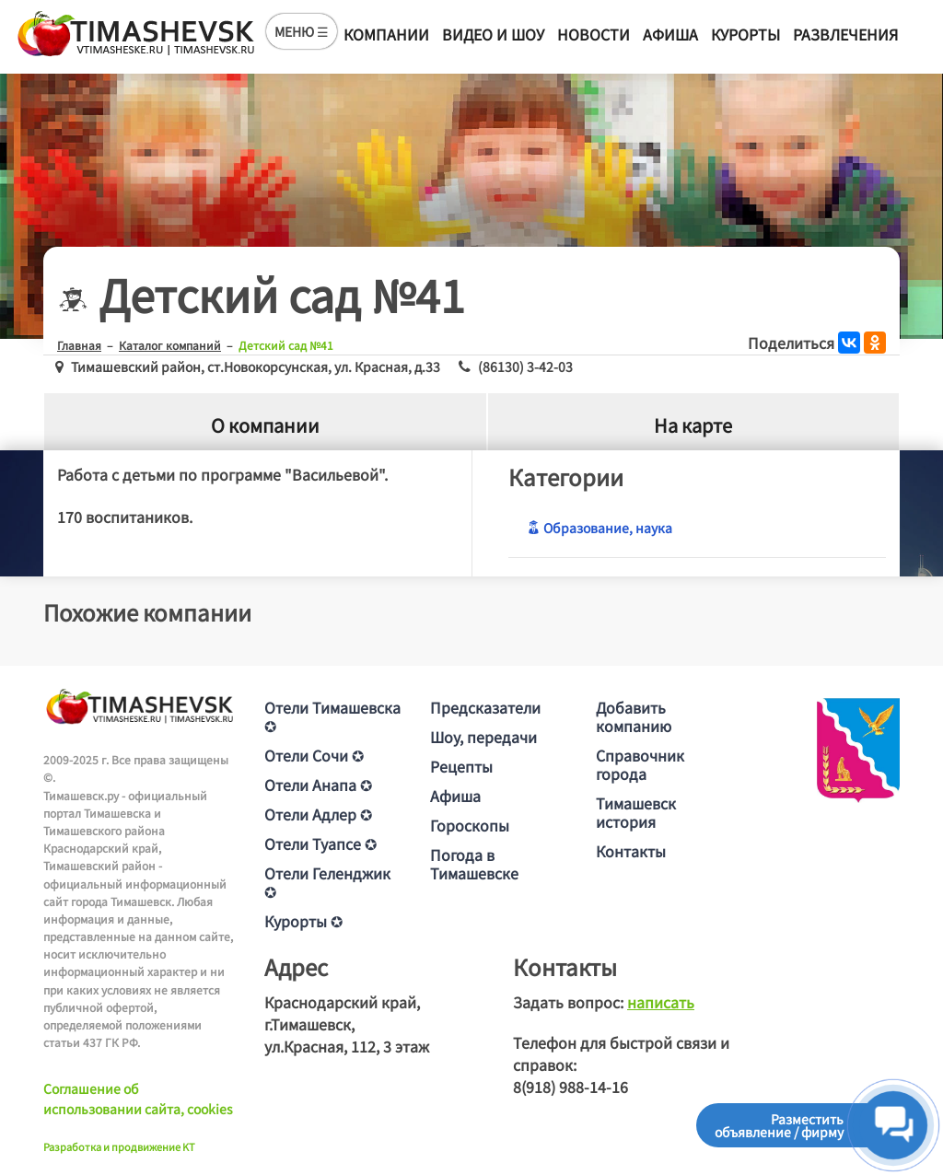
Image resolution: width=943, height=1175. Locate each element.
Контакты (631, 851)
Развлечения (845, 34)
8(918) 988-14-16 (570, 1087)
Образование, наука (599, 527)
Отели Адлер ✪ (318, 814)
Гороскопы (469, 825)
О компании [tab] (265, 425)
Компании (386, 34)
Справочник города (640, 764)
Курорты (745, 34)
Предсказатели (485, 707)
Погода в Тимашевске (474, 863)
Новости (593, 34)
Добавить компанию (633, 716)
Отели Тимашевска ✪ (332, 716)
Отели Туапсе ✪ (320, 843)
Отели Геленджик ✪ (327, 882)
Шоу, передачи (483, 736)
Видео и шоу (493, 34)
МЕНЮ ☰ (301, 31)
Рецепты (461, 766)
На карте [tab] (693, 425)
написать (660, 1002)
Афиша (670, 34)
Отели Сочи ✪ (314, 755)
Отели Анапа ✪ (318, 784)
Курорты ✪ (303, 921)
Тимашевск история (636, 812)
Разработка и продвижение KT (119, 1146)
